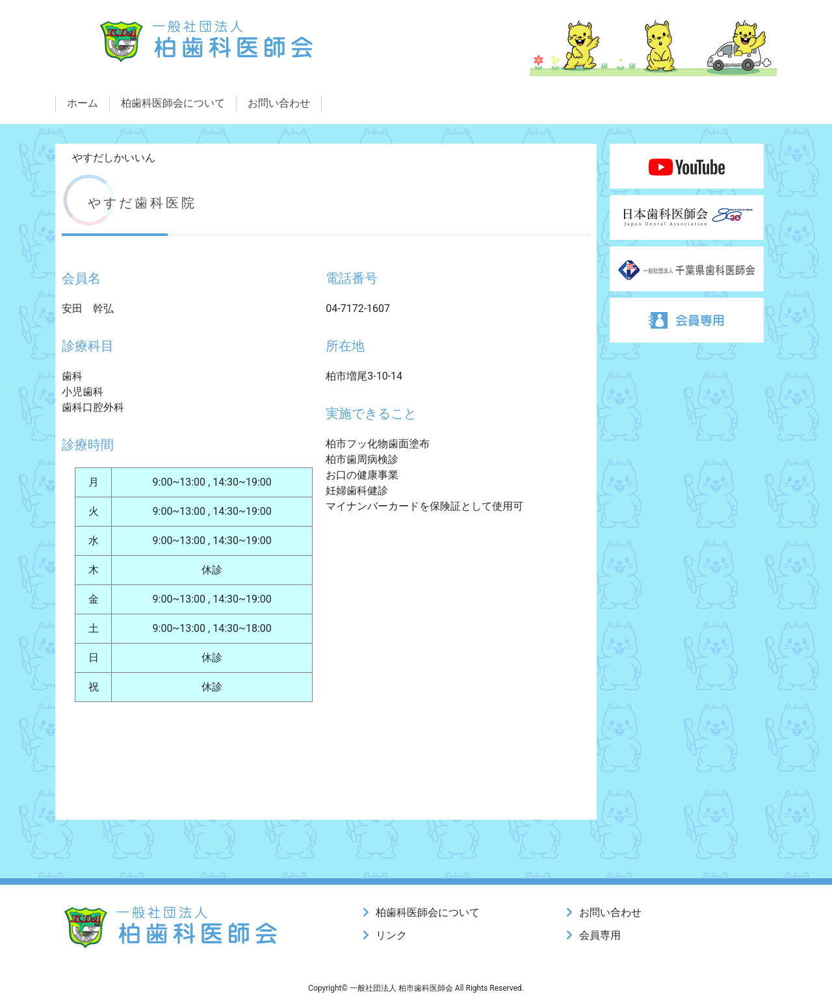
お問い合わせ (279, 103)
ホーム (82, 103)
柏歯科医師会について (173, 103)
